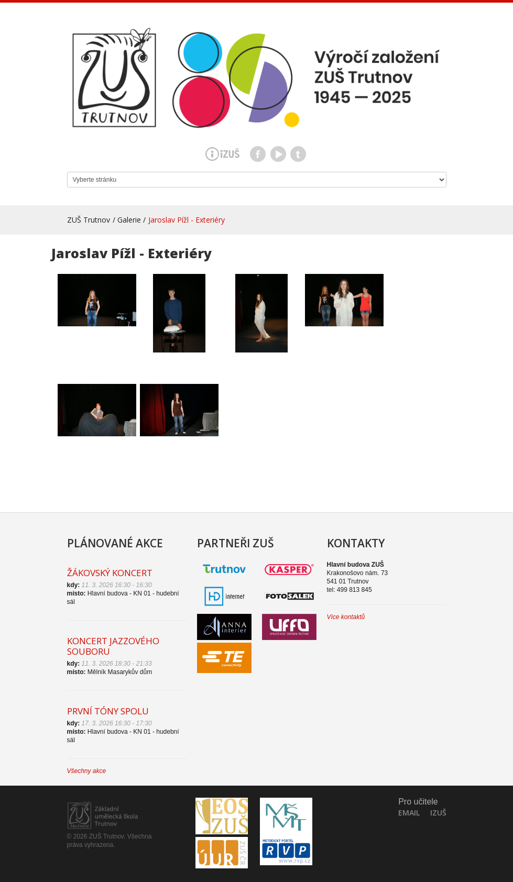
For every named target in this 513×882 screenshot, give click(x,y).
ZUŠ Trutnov (88, 220)
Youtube (278, 154)
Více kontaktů (346, 617)
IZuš (438, 813)
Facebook (258, 154)
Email (409, 813)
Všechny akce (86, 771)
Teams (298, 154)
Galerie (129, 220)
